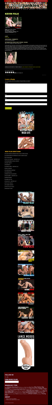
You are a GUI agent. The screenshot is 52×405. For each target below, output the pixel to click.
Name (6, 94)
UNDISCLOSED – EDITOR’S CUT (12, 166)
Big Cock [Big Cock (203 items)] (22, 387)
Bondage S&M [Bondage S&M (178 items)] (18, 388)
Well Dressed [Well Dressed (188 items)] (39, 393)
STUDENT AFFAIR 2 (9, 184)
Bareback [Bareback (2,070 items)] (15, 387)
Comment (6, 82)
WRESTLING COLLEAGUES (11, 173)
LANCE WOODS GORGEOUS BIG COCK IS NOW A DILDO (17, 153)
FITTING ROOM (9, 157)
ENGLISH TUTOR (9, 188)
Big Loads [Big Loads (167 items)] (11, 388)
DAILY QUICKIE (9, 168)
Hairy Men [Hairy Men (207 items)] (16, 391)
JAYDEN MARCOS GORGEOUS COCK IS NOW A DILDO (16, 155)
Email (6, 98)
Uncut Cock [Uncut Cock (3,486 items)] (32, 393)
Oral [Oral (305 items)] (17, 392)
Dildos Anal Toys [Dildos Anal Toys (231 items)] (39, 389)
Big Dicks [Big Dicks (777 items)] (31, 387)
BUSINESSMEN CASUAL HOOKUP (12, 161)
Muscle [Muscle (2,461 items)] (10, 392)
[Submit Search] (34, 1)
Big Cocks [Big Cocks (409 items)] (27, 387)
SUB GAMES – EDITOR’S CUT (11, 175)
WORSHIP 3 (8, 164)
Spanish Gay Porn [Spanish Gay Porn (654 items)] (38, 392)
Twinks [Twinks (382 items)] (24, 393)
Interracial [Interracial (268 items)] (40, 391)
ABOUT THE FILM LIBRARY (11, 398)
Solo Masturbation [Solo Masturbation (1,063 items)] (28, 392)
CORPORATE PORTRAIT (10, 170)
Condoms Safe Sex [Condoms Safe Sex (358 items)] (9, 389)
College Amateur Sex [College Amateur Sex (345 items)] (33, 388)
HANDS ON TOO (9, 179)
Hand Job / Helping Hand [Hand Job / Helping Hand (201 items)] (22, 391)
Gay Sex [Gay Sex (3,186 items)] (11, 391)
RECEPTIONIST (9, 177)
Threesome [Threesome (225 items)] (21, 393)
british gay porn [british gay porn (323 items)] (23, 388)
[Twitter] (6, 377)
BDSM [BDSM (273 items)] (20, 387)
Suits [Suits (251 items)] (9, 393)
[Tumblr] (8, 377)
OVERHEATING (9, 172)
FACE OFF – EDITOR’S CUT (11, 181)
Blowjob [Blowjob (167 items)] (14, 388)
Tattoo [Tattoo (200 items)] (14, 393)
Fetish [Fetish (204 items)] (43, 389)
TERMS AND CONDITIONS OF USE (13, 399)
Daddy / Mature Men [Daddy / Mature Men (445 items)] (27, 389)
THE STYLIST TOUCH (10, 186)
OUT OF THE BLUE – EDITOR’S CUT (13, 159)
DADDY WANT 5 (9, 162)
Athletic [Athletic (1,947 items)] (9, 387)
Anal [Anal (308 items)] (6, 387)
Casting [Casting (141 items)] (28, 388)
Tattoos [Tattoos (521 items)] (17, 393)
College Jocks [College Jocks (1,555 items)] (42, 388)
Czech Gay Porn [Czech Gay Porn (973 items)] (17, 389)
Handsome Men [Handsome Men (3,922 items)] (32, 391)
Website (6, 102)
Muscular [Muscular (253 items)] (14, 392)
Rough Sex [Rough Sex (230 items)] (20, 392)
